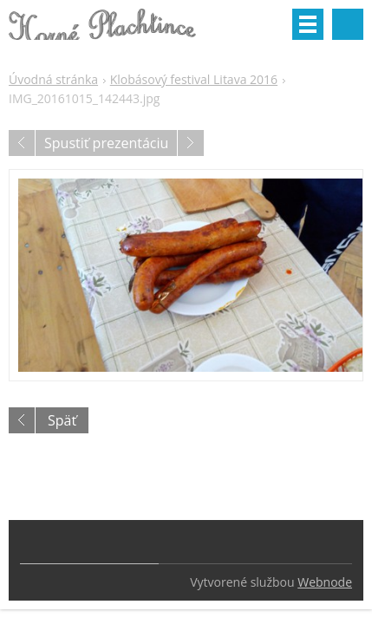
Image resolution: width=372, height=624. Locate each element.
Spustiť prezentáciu (106, 143)
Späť (62, 420)
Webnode (324, 582)
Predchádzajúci (22, 143)
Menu (308, 24)
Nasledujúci (191, 143)
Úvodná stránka (53, 79)
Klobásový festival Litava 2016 (193, 79)
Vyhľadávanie (347, 24)
